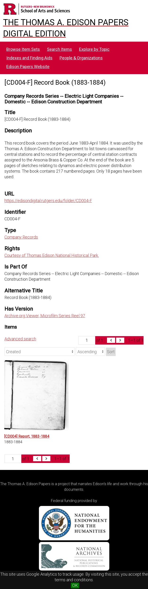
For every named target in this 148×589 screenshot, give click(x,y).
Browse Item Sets (23, 49)
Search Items (59, 49)
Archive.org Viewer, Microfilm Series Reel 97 (44, 315)
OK (75, 585)
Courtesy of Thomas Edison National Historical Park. (51, 255)
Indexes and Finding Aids (29, 57)
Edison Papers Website (27, 66)
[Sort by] (39, 351)
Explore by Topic (94, 49)
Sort (111, 351)
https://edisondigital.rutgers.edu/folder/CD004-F (48, 200)
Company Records (21, 237)
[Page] (86, 340)
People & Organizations (81, 57)
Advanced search (20, 338)
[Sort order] (90, 351)
